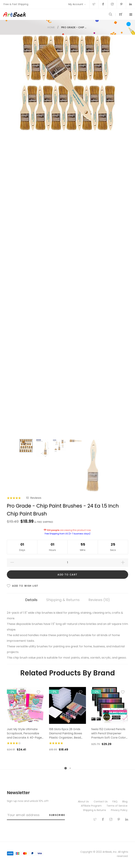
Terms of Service (117, 805)
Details (31, 599)
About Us (83, 801)
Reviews (99, 599)
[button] (38, 693)
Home (51, 27)
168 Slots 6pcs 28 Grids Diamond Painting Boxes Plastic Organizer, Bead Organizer (65, 735)
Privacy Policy (119, 810)
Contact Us (101, 801)
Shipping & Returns (63, 599)
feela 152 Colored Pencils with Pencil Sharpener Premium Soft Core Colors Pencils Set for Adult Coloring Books (109, 737)
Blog (125, 801)
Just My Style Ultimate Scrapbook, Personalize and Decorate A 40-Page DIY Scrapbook (24, 735)
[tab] (31, 600)
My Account (75, 4)
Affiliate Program (91, 805)
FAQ (115, 801)
